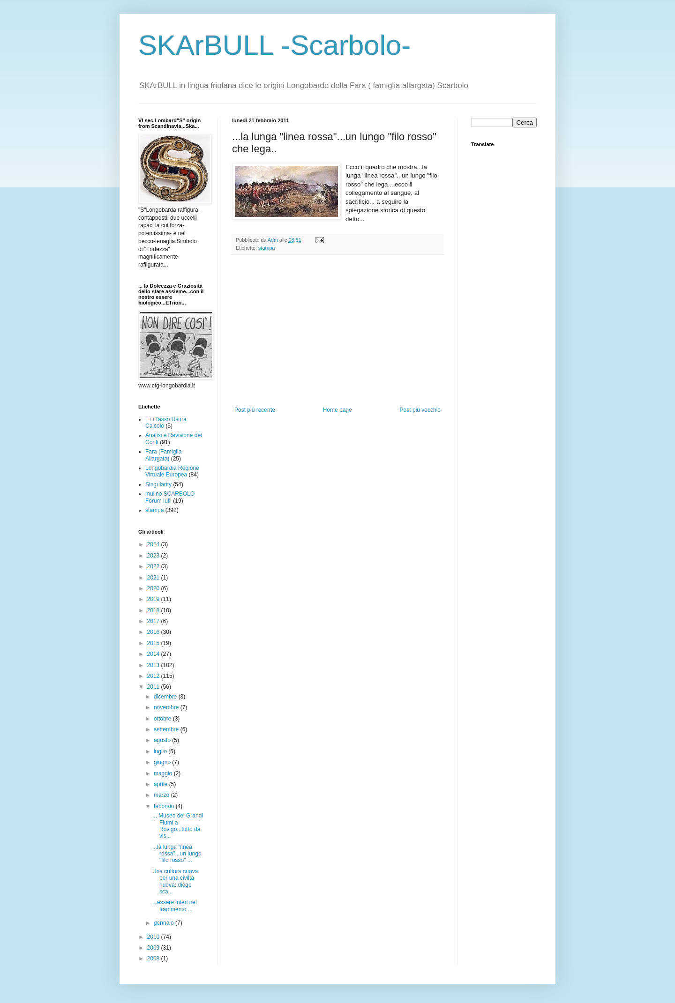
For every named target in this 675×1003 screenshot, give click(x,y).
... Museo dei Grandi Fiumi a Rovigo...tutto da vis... (177, 825)
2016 (154, 632)
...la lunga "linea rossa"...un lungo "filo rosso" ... (177, 854)
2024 (154, 544)
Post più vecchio (420, 410)
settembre (167, 729)
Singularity (158, 484)
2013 (154, 665)
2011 (154, 687)
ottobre (163, 718)
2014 (154, 654)
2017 (154, 621)
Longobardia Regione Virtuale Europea (172, 471)
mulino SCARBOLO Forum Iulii (170, 497)
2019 (154, 599)
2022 (154, 566)
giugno (163, 762)
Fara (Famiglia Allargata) (163, 454)
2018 (154, 610)
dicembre (166, 696)
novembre (167, 707)
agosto (163, 740)
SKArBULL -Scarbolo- (274, 45)
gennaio (164, 923)
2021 (154, 577)
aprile (161, 784)
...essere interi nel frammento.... (174, 905)
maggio (164, 773)
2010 (154, 937)
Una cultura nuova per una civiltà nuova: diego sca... (175, 881)
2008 (154, 958)
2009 (154, 947)
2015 (154, 643)
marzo (162, 795)
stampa (266, 248)
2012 (154, 676)
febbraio (165, 806)
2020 (154, 588)
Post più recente (254, 410)
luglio (161, 751)
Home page (337, 410)
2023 (154, 555)
